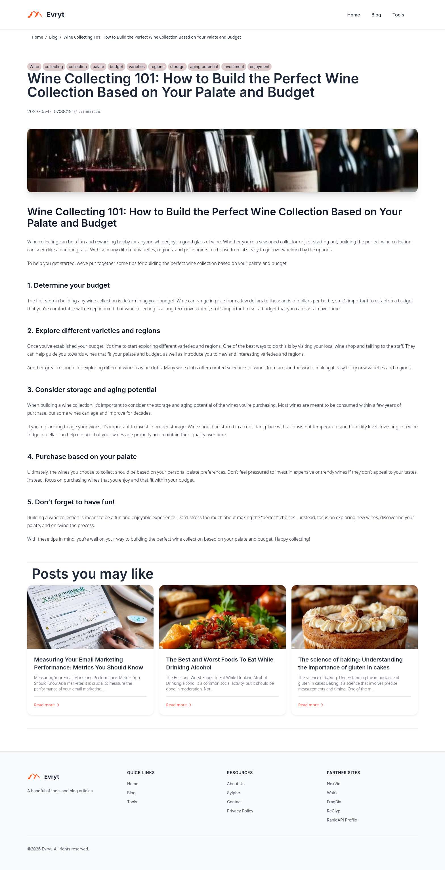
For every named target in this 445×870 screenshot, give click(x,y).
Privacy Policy (240, 810)
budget (116, 66)
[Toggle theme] (415, 16)
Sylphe (233, 792)
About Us (235, 783)
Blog (376, 15)
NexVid (334, 783)
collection (78, 66)
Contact (234, 801)
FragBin (334, 801)
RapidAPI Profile (342, 820)
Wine (34, 66)
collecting (54, 66)
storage (177, 66)
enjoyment (259, 66)
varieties (137, 66)
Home (353, 15)
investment (234, 66)
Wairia (333, 792)
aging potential (204, 66)
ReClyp (333, 810)
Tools (398, 15)
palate (98, 66)
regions (157, 66)
